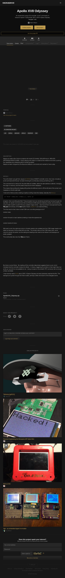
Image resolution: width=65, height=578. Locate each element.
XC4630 (27, 179)
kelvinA (6, 396)
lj (4, 486)
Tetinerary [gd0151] (9, 394)
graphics (30, 133)
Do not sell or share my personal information (32, 570)
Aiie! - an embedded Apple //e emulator (14, 528)
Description (10, 43)
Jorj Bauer (7, 531)
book (16, 273)
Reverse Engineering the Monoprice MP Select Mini (18, 439)
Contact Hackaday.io (19, 568)
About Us (10, 568)
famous (53, 193)
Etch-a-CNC (7, 484)
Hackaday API (54, 568)
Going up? (32, 565)
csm (36, 133)
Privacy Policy (46, 568)
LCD (5, 133)
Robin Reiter (8, 441)
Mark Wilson (32, 23)
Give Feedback (29, 568)
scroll (10, 133)
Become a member (22, 541)
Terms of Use (38, 568)
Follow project (27, 27)
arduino (17, 133)
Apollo (23, 133)
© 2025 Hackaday (32, 574)
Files (22, 43)
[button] (60, 3)
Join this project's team (9, 115)
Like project (39, 27)
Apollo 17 (33, 207)
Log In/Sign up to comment (11, 338)
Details (17, 43)
